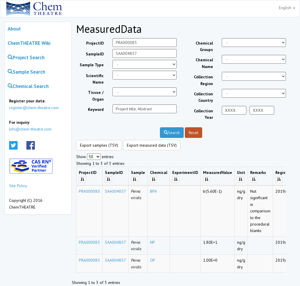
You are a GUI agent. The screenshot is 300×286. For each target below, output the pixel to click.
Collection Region (203, 80)
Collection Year (203, 114)
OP (152, 260)
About (14, 29)
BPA (153, 191)
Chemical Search (28, 86)
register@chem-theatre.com (34, 107)
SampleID (95, 54)
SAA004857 (115, 191)
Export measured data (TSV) (152, 145)
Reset (193, 132)
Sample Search (26, 72)
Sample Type (92, 64)
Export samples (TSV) (99, 145)
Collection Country (203, 97)
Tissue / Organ (96, 95)
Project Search (26, 57)
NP (152, 242)
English (287, 7)
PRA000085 (89, 191)
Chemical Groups (204, 46)
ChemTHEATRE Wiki (29, 43)
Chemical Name (204, 63)
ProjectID (95, 43)
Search (172, 132)
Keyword (96, 109)
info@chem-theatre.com (30, 129)
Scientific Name (95, 79)
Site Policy (18, 185)
